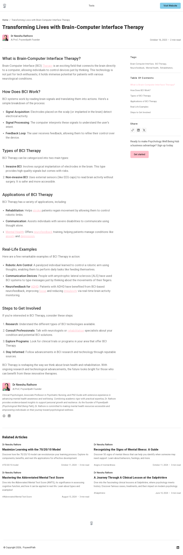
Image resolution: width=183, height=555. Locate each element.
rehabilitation (76, 330)
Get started (139, 154)
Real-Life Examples (139, 107)
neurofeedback (43, 232)
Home (5, 20)
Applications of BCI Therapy (143, 101)
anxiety (10, 236)
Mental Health (15, 232)
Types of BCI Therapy (140, 95)
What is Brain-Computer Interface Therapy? (152, 84)
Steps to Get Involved (140, 112)
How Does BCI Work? (140, 90)
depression (27, 236)
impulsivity (70, 291)
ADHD (34, 286)
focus (42, 291)
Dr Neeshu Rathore (11, 444)
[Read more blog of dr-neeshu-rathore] (21, 38)
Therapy (47, 65)
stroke (37, 210)
